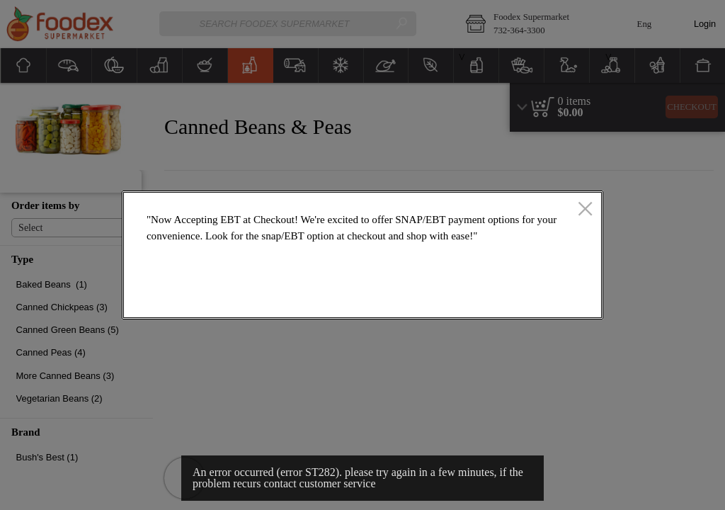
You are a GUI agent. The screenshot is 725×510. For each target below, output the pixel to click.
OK (542, 298)
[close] (585, 209)
